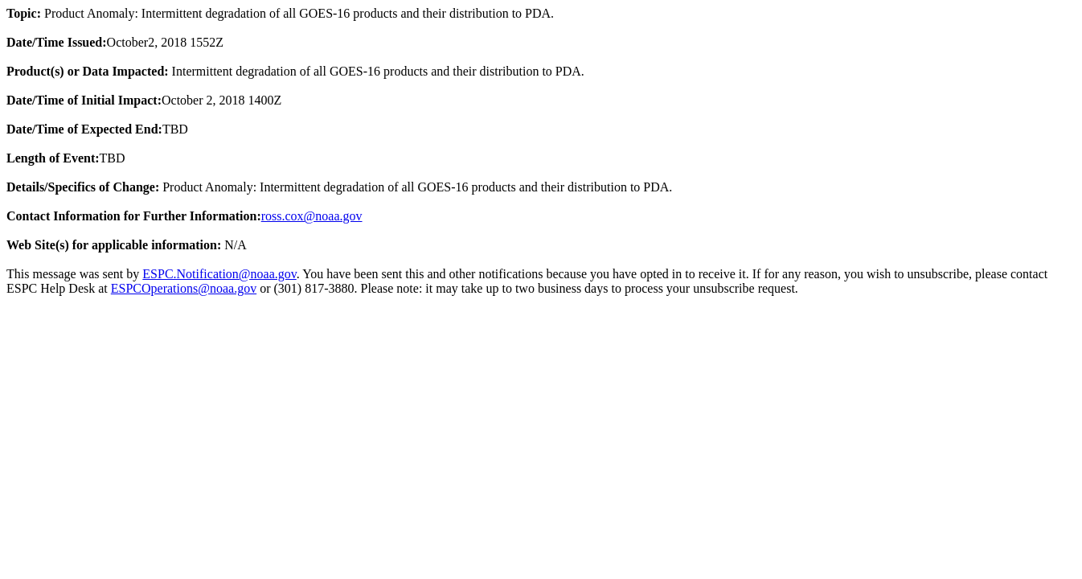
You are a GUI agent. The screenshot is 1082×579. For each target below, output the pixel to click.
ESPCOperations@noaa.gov (183, 288)
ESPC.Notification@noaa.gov (219, 274)
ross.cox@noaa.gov (312, 216)
